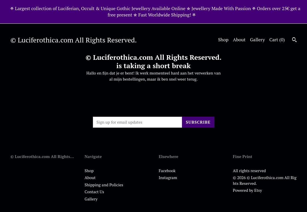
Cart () (277, 39)
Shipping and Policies (103, 184)
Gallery (257, 39)
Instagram (168, 177)
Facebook (167, 170)
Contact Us (94, 191)
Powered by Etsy (247, 190)
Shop (223, 39)
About (239, 39)
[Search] (294, 40)
